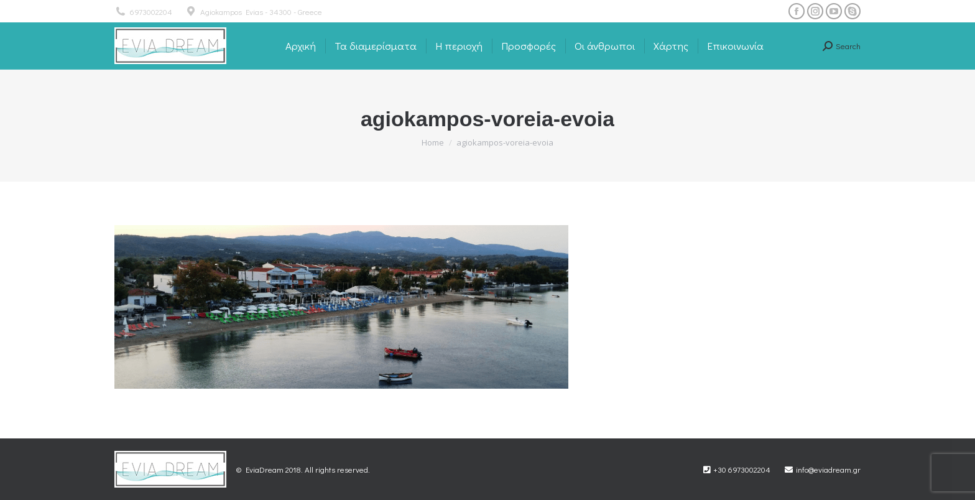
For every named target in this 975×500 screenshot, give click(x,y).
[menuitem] (300, 46)
